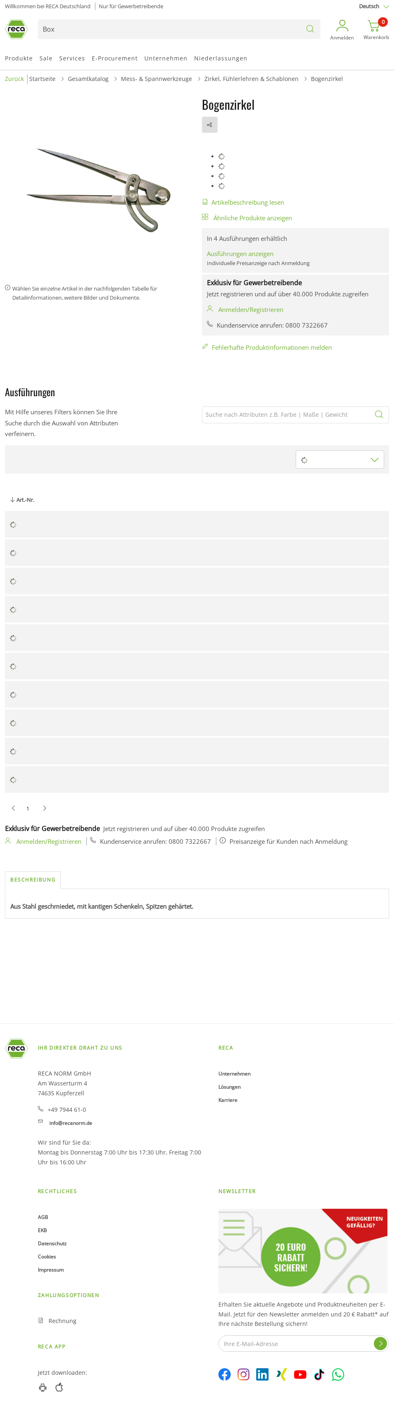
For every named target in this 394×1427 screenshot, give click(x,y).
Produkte (19, 58)
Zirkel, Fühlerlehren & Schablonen (251, 79)
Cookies (47, 1256)
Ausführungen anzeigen (240, 253)
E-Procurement (115, 58)
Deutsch (369, 6)
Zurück (14, 79)
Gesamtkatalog (88, 79)
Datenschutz (52, 1243)
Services (72, 58)
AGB (43, 1217)
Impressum (51, 1269)
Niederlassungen (221, 58)
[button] (342, 30)
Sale (46, 58)
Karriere (227, 1100)
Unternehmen (166, 58)
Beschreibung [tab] (33, 879)
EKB (42, 1230)
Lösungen (229, 1086)
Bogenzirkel (327, 79)
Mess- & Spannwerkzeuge (156, 79)
